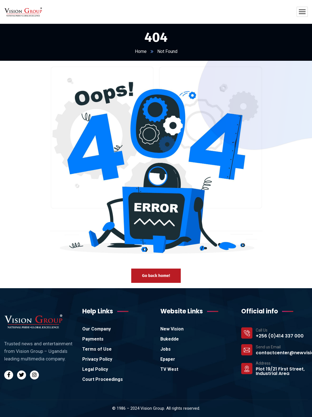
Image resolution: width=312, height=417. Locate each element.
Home (141, 51)
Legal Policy (95, 369)
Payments (93, 339)
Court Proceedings (102, 379)
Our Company (96, 329)
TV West (169, 369)
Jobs (165, 349)
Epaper (167, 359)
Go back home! (156, 275)
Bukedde (169, 339)
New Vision (172, 329)
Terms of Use (97, 349)
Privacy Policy (97, 359)
